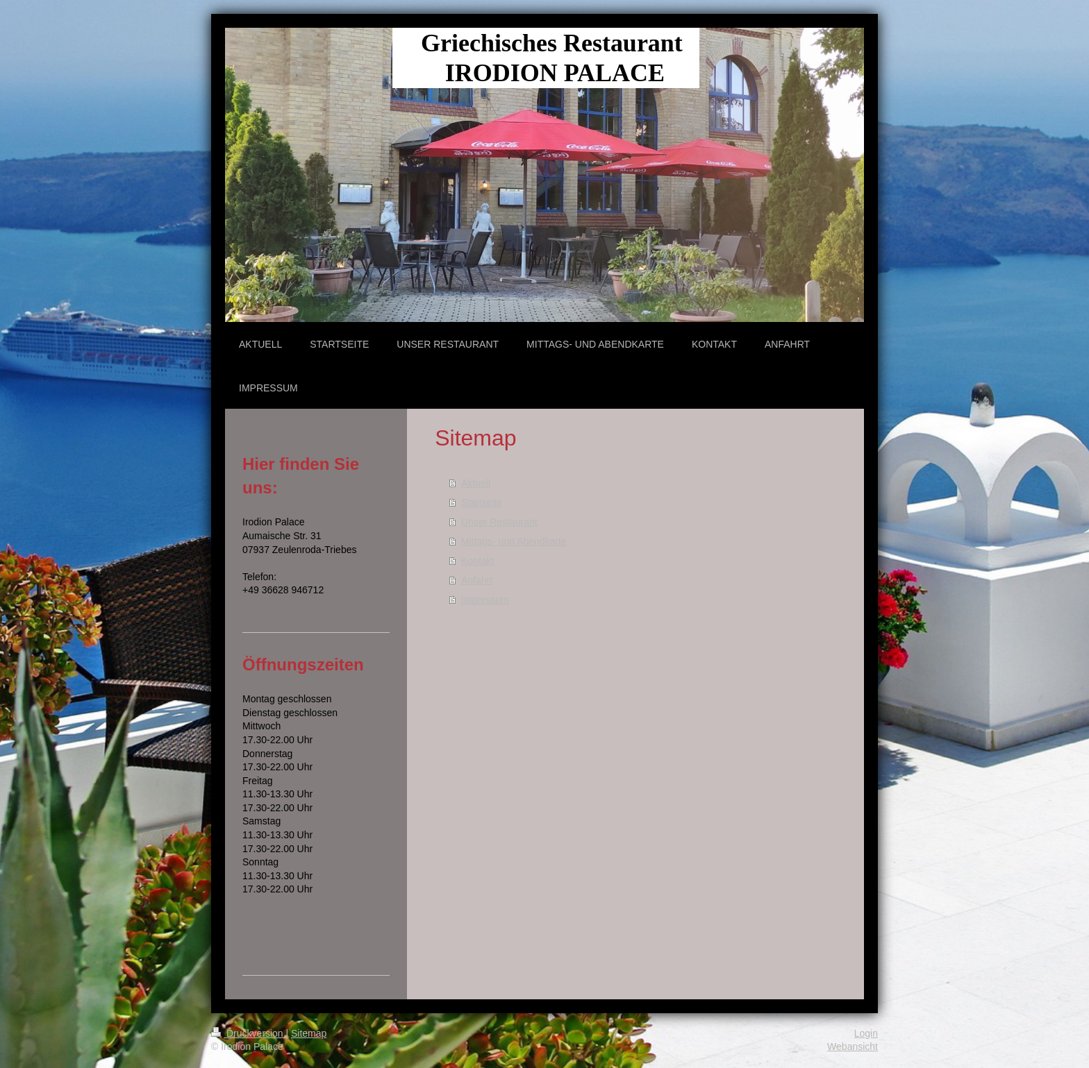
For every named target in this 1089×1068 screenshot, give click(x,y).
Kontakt (477, 560)
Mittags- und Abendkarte (514, 541)
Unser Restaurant (499, 521)
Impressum (485, 599)
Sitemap (308, 1033)
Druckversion (248, 1033)
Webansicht (852, 1046)
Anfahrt (476, 580)
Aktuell (475, 483)
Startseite (481, 502)
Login (866, 1033)
